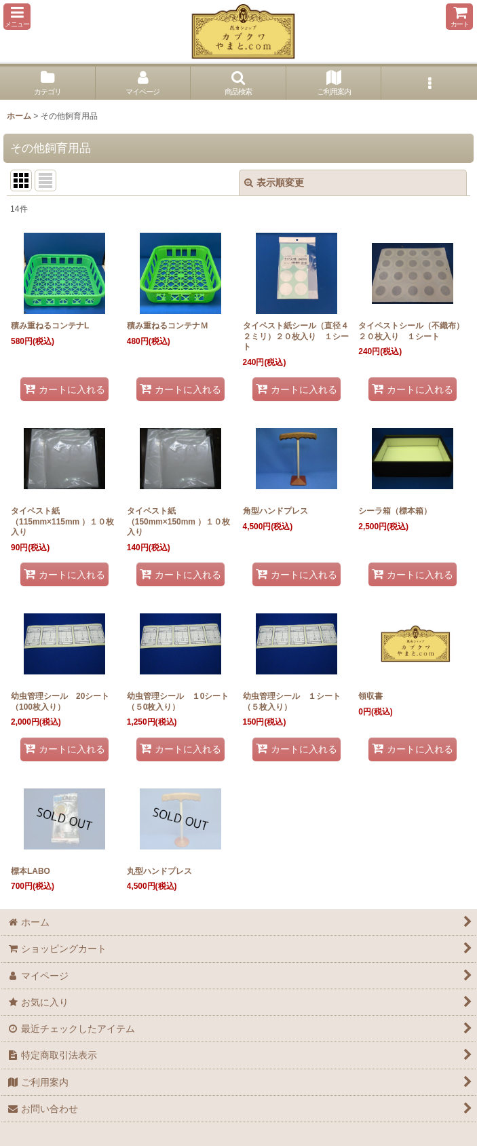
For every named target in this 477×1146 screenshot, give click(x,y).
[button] (17, 16)
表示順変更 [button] (274, 182)
